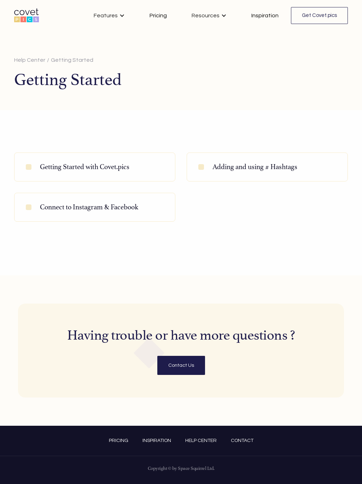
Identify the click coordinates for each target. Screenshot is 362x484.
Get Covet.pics (319, 15)
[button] (109, 15)
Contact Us (181, 365)
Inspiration (265, 15)
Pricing (158, 15)
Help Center (29, 60)
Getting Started (72, 60)
